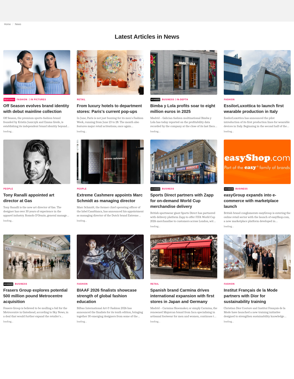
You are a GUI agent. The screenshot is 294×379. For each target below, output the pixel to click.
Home (7, 24)
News (18, 24)
